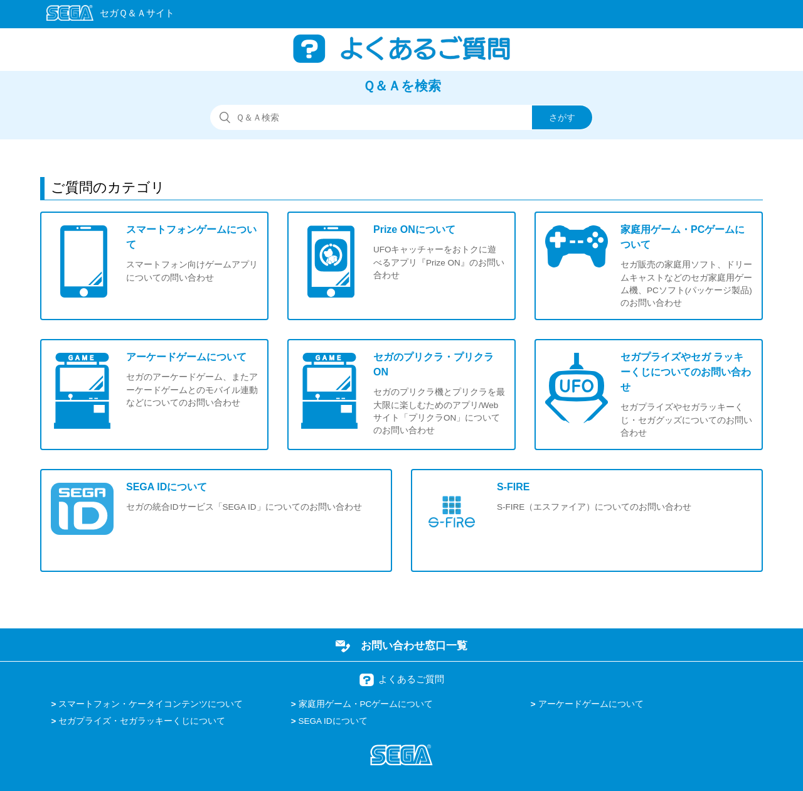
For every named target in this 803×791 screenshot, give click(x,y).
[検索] (401, 117)
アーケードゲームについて (591, 704)
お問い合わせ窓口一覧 (414, 645)
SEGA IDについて (333, 721)
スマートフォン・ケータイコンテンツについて (150, 704)
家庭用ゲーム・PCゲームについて (366, 704)
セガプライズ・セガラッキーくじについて (141, 721)
